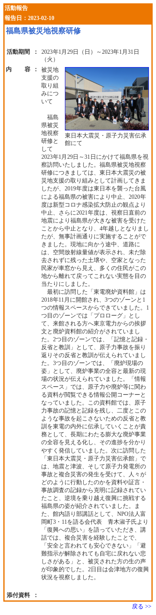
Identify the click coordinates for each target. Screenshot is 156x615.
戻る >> (141, 606)
